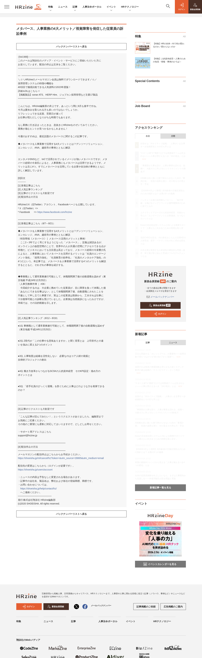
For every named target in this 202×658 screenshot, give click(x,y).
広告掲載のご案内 (173, 606)
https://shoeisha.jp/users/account (35, 469)
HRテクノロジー (130, 7)
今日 (148, 136)
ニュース (63, 6)
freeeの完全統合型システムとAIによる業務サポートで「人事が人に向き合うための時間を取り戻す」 (163, 228)
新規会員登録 (160, 305)
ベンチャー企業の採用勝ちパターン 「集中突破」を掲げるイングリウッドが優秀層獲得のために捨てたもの (162, 203)
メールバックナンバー (160, 296)
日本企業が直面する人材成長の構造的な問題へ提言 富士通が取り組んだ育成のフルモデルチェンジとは (162, 253)
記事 (75, 7)
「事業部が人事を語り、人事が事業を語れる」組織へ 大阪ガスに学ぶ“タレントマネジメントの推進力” (163, 168)
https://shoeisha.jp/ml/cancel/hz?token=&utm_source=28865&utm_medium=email (61, 458)
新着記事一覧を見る (160, 487)
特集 (50, 7)
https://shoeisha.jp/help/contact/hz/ (38, 488)
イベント (111, 7)
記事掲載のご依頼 (146, 606)
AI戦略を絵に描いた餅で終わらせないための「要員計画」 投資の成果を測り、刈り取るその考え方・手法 (162, 181)
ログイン (160, 314)
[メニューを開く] (7, 7)
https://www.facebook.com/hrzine (54, 212)
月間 (173, 136)
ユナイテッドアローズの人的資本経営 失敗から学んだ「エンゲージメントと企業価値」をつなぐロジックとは (162, 215)
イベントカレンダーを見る (159, 564)
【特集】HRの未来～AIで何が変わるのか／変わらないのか (168, 45)
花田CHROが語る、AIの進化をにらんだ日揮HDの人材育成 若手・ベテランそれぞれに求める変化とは (163, 240)
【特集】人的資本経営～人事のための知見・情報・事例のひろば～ (169, 60)
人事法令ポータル (91, 6)
